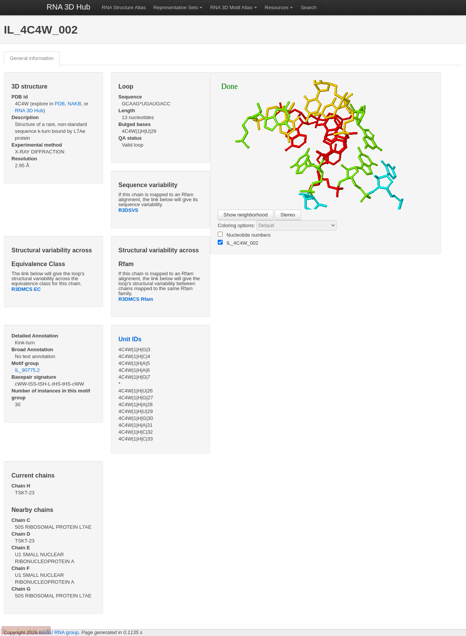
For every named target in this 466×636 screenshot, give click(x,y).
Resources (276, 7)
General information (31, 58)
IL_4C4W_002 (238, 243)
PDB (60, 104)
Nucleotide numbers (244, 235)
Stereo (287, 215)
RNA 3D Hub (69, 7)
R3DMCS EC (26, 289)
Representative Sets (175, 7)
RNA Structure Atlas (124, 7)
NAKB (74, 104)
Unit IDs (129, 339)
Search (308, 7)
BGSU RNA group (59, 632)
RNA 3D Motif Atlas (231, 7)
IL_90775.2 (27, 370)
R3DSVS (128, 210)
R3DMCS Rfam (135, 299)
